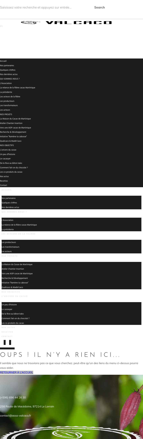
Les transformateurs (9, 105)
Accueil (3, 61)
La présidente (6, 92)
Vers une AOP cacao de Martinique (15, 128)
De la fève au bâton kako (11, 163)
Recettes (4, 181)
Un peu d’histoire (7, 154)
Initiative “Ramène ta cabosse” (13, 136)
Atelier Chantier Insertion (11, 123)
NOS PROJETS (6, 114)
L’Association (6, 83)
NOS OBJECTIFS (7, 145)
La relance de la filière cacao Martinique (17, 87)
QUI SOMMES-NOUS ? (10, 79)
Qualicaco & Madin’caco (10, 141)
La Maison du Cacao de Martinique (15, 119)
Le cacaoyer (5, 158)
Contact (7, 336)
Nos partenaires (7, 65)
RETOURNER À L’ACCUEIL (16, 372)
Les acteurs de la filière (10, 96)
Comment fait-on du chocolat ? (14, 167)
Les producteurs (7, 101)
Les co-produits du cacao (11, 172)
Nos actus (4, 176)
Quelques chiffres (7, 70)
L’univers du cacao (8, 150)
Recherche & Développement (13, 132)
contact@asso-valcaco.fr (15, 415)
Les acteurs (5, 110)
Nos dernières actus (8, 74)
